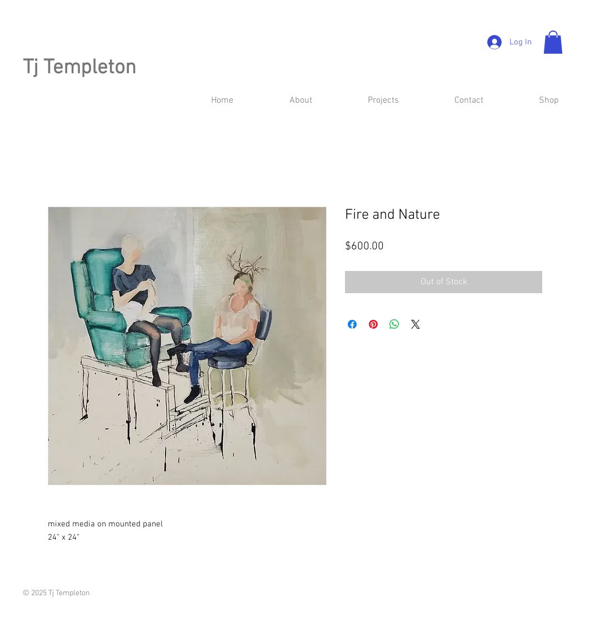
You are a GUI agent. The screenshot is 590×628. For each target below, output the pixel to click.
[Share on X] (415, 324)
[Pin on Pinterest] (373, 324)
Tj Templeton (79, 68)
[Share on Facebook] (352, 324)
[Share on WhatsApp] (394, 324)
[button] (553, 42)
